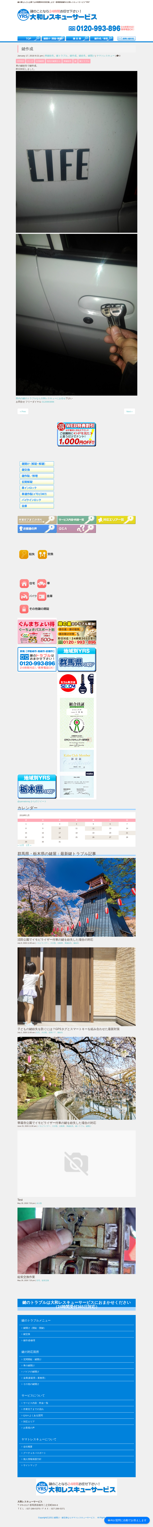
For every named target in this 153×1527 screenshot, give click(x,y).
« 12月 (21, 845)
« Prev (23, 411)
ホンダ (30, 61)
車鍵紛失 (49, 56)
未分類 (39, 1203)
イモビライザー (42, 943)
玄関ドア (52, 1032)
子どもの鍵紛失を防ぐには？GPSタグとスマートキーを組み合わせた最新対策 (68, 1029)
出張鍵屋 (40, 61)
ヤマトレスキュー (105, 56)
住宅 (38, 1032)
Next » (129, 411)
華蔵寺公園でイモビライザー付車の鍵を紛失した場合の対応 (56, 1122)
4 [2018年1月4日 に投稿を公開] (76, 824)
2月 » (28, 845)
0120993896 (48, 402)
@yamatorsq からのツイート (31, 801)
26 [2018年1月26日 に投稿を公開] (93, 837)
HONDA (20, 61)
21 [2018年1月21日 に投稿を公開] (127, 833)
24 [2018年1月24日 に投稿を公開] (60, 837)
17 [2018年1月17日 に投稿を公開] (60, 833)
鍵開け (91, 56)
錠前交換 (45, 1280)
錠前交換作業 (26, 1277)
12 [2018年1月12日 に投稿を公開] (93, 828)
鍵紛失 (82, 56)
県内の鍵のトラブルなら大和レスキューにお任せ (41, 398)
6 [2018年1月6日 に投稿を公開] (110, 824)
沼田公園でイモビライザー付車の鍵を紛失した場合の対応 (55, 939)
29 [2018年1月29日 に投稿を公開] (26, 842)
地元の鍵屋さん (54, 61)
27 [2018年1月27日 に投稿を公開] (110, 837)
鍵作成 (73, 56)
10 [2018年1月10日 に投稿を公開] (60, 828)
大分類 (53, 943)
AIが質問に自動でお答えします (127, 1520)
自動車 (60, 943)
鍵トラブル (62, 56)
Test (20, 1199)
